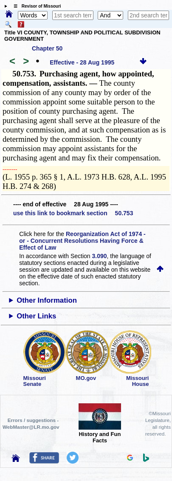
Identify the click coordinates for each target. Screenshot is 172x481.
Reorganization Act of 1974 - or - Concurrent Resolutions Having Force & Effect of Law (82, 241)
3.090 (99, 256)
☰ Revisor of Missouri (35, 6)
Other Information (47, 300)
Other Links (36, 316)
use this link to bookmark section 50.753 (73, 213)
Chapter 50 (47, 48)
